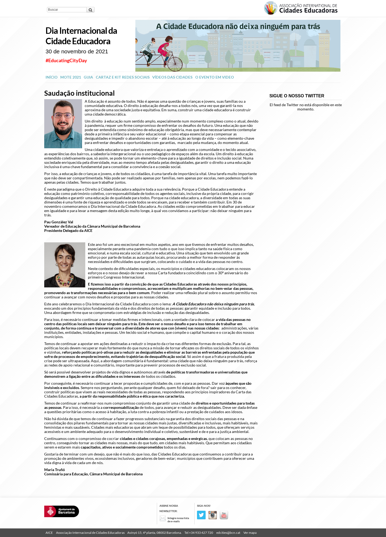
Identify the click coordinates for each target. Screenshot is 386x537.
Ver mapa (250, 533)
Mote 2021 (70, 77)
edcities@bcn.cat (228, 533)
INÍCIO (52, 77)
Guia (88, 77)
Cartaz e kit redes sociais (123, 77)
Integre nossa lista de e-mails (178, 519)
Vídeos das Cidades (172, 77)
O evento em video (214, 77)
